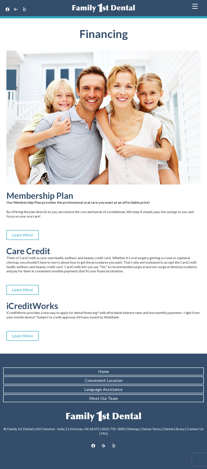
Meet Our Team (103, 398)
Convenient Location (103, 380)
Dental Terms (151, 429)
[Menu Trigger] (195, 6)
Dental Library (174, 429)
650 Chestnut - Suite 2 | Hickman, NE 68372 (67, 429)
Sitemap (133, 429)
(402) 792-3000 (113, 429)
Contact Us (195, 429)
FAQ (104, 433)
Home (103, 371)
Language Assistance (103, 389)
